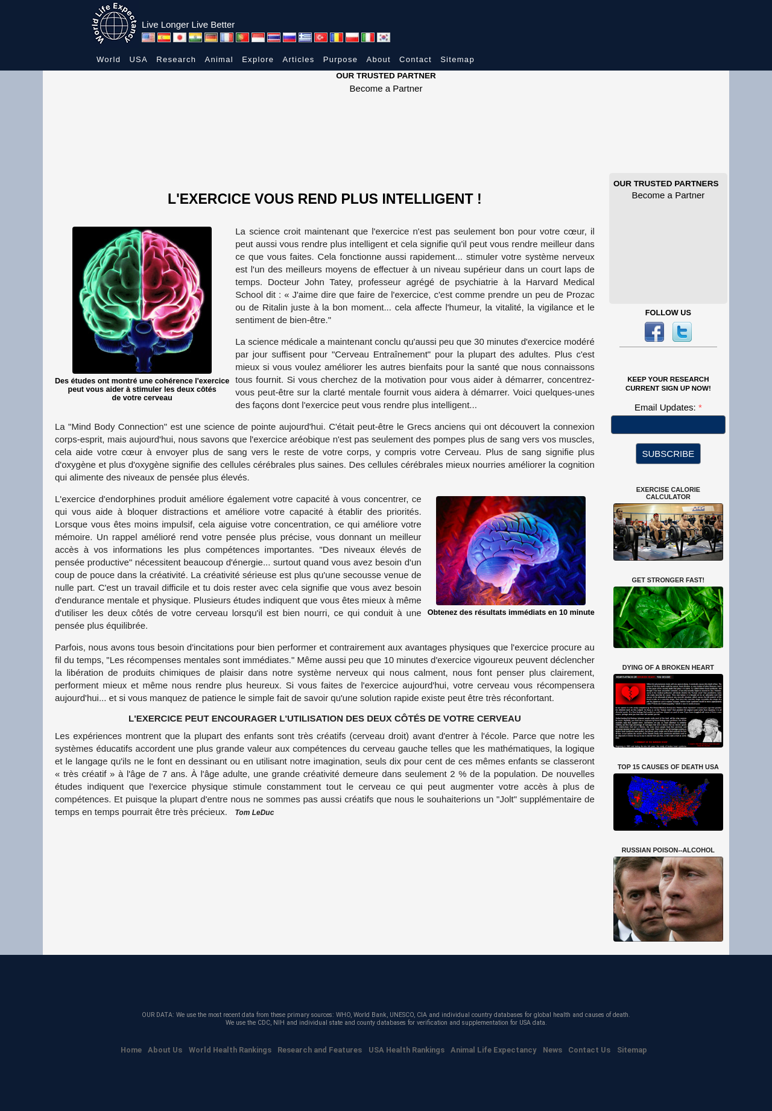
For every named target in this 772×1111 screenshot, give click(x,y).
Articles (299, 59)
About (378, 59)
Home (131, 1049)
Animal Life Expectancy (493, 1049)
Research (176, 59)
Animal (218, 59)
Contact (415, 59)
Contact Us (589, 1049)
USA (138, 59)
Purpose (340, 59)
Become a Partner (386, 88)
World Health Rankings (230, 1049)
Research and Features (319, 1049)
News (552, 1049)
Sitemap (457, 59)
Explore (258, 59)
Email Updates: (666, 407)
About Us (165, 1049)
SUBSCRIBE (668, 453)
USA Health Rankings (407, 1049)
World (108, 59)
